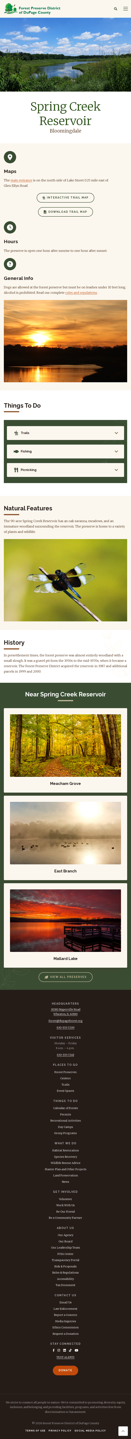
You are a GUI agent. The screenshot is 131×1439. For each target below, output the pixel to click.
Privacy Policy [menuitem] (60, 1430)
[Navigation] (125, 9)
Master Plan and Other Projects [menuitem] (65, 1169)
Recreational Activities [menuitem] (65, 1120)
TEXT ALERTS (65, 1357)
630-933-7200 (66, 1027)
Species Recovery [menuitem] (65, 1157)
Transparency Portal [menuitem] (65, 1260)
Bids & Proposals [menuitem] (65, 1266)
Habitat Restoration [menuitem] (65, 1150)
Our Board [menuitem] (65, 1241)
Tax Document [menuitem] (65, 1285)
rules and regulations (81, 293)
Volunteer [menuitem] (65, 1199)
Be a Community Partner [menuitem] (65, 1217)
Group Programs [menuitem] (65, 1133)
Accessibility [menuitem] (65, 1279)
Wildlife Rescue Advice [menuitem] (65, 1163)
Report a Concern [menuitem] (65, 1315)
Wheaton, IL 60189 (65, 1014)
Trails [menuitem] (66, 1084)
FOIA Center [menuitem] (65, 1254)
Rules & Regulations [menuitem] (65, 1272)
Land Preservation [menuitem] (65, 1175)
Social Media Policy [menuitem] (90, 1430)
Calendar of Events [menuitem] (65, 1108)
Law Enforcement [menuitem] (65, 1308)
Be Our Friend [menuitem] (65, 1211)
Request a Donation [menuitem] (66, 1333)
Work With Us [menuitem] (65, 1205)
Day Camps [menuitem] (65, 1127)
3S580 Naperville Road (65, 1009)
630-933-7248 (65, 1055)
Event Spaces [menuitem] (65, 1091)
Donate (65, 1370)
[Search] (115, 9)
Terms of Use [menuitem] (35, 1430)
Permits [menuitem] (65, 1114)
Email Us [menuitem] (66, 1302)
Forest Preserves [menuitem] (65, 1072)
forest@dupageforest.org (66, 1020)
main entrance (21, 180)
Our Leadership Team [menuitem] (65, 1247)
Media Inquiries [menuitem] (65, 1321)
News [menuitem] (65, 1182)
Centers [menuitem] (65, 1078)
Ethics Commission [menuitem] (65, 1327)
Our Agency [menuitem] (65, 1235)
